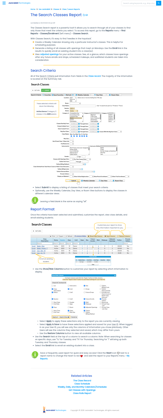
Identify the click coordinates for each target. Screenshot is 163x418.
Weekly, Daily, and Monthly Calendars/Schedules (82, 386)
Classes (56, 9)
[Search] (158, 3)
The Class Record (82, 380)
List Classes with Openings (82, 390)
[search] (139, 3)
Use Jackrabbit (44, 9)
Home (33, 9)
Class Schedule (82, 383)
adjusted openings (49, 54)
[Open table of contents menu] (4, 3)
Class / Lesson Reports (71, 9)
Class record (94, 76)
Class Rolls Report (82, 393)
